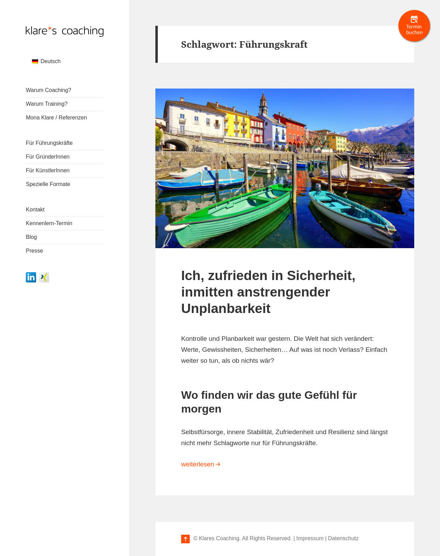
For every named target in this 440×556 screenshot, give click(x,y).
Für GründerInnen (47, 157)
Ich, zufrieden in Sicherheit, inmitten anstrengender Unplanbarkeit (268, 292)
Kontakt (35, 209)
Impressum (309, 538)
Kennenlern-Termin (49, 223)
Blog (31, 237)
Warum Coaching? (48, 90)
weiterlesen (276, 463)
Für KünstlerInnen (47, 170)
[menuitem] (46, 61)
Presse (34, 251)
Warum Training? (46, 104)
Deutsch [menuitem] (51, 61)
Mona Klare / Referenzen (56, 117)
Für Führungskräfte (49, 143)
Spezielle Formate (48, 184)
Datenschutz (343, 538)
